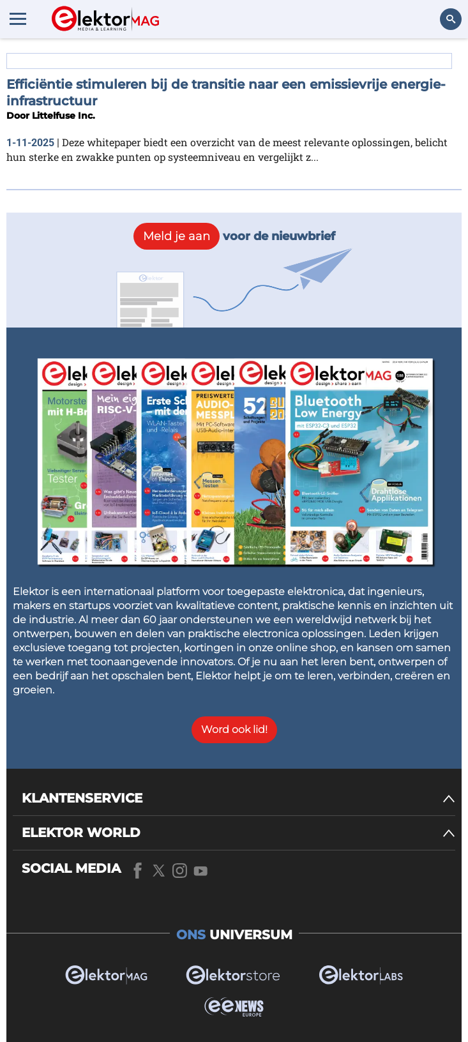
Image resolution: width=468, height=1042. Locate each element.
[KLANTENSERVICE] (238, 798)
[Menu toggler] (17, 18)
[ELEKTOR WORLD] (238, 833)
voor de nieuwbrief (234, 236)
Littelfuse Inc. (63, 115)
